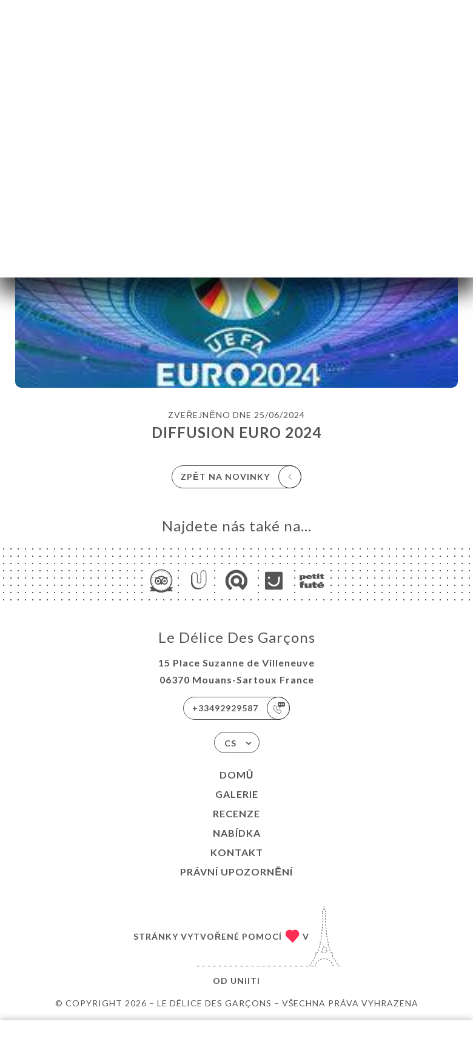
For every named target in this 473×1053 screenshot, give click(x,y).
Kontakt (236, 852)
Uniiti (245, 980)
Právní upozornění (236, 871)
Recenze (236, 813)
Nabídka (237, 833)
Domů (237, 774)
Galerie (236, 794)
